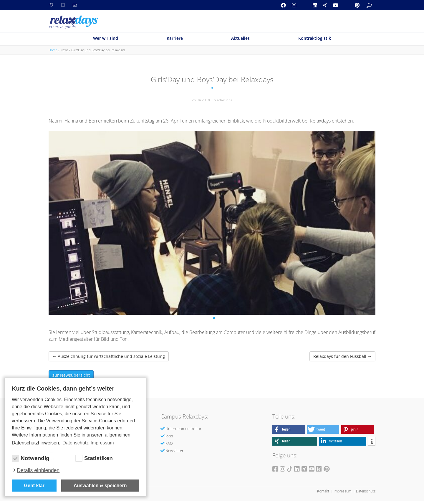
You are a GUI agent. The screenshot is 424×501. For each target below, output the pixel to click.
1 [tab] (215, 319)
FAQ (169, 443)
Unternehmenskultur (183, 428)
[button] (288, 429)
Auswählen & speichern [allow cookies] (100, 485)
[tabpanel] (212, 223)
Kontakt (323, 491)
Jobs (169, 436)
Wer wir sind (105, 38)
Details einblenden (38, 470)
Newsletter (174, 450)
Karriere (175, 38)
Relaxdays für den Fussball (342, 356)
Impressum (343, 491)
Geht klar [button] (34, 485)
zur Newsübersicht (71, 375)
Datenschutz (365, 491)
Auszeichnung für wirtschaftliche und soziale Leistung (108, 356)
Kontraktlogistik (314, 38)
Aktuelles (240, 38)
